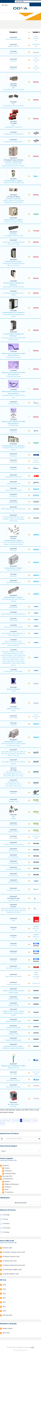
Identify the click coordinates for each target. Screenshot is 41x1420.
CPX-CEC (13, 550)
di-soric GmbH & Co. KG (36, 716)
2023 (4, 1298)
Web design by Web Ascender (20, 1350)
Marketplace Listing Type (8, 1323)
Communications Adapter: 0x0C (12, 1269)
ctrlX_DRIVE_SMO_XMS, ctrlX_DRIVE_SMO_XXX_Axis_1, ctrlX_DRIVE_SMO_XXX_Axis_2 (13, 773)
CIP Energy (6, 1215)
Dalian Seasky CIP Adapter (13, 976)
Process (16, 689)
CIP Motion (6, 1223)
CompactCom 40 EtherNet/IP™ (13, 141)
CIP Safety (6, 1232)
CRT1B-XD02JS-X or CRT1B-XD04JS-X (13, 614)
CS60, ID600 (13, 717)
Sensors (9, 689)
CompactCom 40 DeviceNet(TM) (13, 134)
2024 (4, 1293)
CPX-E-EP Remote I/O (13, 570)
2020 (4, 1311)
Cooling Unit (13, 462)
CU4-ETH (13, 793)
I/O (13, 87)
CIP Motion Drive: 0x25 (10, 1261)
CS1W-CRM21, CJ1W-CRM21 (13, 671)
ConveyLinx (13, 456)
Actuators (6, 1165)
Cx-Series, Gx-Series (13, 890)
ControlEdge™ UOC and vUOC (13, 236)
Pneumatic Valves (10, 1173)
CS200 (13, 691)
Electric (7, 1168)
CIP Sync (5, 1219)
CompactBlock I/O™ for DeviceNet (13, 89)
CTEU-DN (13, 725)
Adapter (19, 181)
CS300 (13, 710)
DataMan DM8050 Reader (13, 1040)
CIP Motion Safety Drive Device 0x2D (14, 1265)
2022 (4, 1302)
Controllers (8, 162)
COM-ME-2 (13, 61)
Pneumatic (8, 1171)
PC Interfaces (9, 1192)
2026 (4, 1285)
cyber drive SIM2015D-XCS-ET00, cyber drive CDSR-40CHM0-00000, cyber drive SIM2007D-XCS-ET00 (13, 910)
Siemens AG (36, 983)
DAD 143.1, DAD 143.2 (13, 968)
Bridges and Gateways (12, 1184)
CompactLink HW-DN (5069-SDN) (13, 182)
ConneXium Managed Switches (13, 222)
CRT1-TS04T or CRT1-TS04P (13, 627)
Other (19, 261)
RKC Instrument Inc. (36, 60)
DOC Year (3, 1280)
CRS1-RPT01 (13, 607)
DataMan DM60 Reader (13, 1027)
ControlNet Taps (13, 425)
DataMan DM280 (13, 999)
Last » (2, 1123)
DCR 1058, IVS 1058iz (13, 1087)
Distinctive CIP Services (8, 1210)
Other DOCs (6, 1333)
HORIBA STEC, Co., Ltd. (36, 928)
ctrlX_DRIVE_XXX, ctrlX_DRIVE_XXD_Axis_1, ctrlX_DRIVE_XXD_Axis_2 (13, 784)
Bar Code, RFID (13, 1104)
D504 (13, 929)
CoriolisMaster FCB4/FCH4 (13, 477)
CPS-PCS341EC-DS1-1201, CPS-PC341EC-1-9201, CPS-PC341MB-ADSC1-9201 (13, 519)
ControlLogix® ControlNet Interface (13, 287)
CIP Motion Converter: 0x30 (11, 1256)
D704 (13, 937)
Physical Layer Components (11, 353)
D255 (13, 920)
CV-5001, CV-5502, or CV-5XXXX (13, 844)
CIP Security (6, 1228)
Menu (5, 5)
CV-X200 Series (13, 857)
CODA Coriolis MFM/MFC (13, 39)
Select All (3, 1160)
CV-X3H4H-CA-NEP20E (13, 869)
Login (32, 1347)
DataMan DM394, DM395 (13, 1021)
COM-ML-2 (13, 69)
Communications (9, 181)
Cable (23, 1066)
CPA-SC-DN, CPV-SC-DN (13, 490)
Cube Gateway (13, 838)
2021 (4, 1306)
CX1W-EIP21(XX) (13, 882)
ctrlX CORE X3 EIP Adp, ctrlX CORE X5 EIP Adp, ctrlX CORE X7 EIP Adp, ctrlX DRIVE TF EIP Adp (13, 753)
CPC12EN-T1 (13, 496)
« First (3, 1120)
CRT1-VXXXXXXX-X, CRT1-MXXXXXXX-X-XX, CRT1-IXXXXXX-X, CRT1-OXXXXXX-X (13, 643)
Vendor (36, 32)
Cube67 (13, 818)
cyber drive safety (13, 900)
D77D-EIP (13, 953)
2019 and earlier (7, 1315)
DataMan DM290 (13, 1005)
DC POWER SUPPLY (13, 1080)
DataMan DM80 (13, 1034)
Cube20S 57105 (13, 801)
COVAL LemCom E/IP (13, 483)
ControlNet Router (13, 404)
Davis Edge (13, 1074)
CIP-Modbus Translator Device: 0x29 (14, 1252)
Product (13, 32)
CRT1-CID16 (13, 620)
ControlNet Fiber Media (13, 376)
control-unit (13, 432)
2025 (4, 1289)
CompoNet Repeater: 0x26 (11, 1274)
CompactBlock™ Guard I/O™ (13, 127)
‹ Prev (7, 1120)
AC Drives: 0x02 (7, 1248)
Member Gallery (7, 1328)
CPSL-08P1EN (13, 502)
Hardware (17, 198)
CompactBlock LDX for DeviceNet (13, 105)
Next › (35, 1120)
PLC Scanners (19, 312)
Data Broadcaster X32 (13, 984)
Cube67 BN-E (13, 825)
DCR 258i (13, 1106)
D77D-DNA (13, 945)
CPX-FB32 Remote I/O (13, 582)
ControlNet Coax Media (13, 357)
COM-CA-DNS (13, 53)
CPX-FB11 (13, 576)
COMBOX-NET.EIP (13, 46)
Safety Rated (17, 162)
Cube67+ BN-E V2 (13, 832)
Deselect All (13, 1160)
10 (29, 1120)
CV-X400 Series (13, 875)
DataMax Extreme (13, 1068)
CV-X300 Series (13, 863)
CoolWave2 (13, 469)
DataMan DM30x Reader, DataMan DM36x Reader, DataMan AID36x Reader (13, 1013)
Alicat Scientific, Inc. (36, 38)
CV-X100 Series (13, 850)
